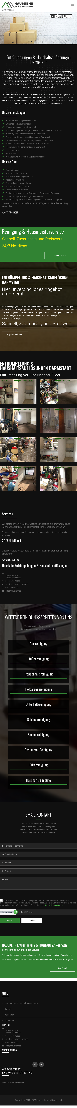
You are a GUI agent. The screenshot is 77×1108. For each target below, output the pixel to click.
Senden (10, 919)
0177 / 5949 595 (12, 587)
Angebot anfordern (15, 333)
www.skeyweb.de (17, 1081)
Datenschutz (8, 1019)
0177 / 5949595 (8, 10)
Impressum (8, 1014)
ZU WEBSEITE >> (59, 254)
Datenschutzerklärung (54, 904)
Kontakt (6, 1008)
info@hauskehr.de (13, 590)
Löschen (32, 919)
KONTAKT (62, 967)
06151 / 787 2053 (12, 580)
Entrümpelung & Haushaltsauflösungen (20, 1002)
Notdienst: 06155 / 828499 (16, 583)
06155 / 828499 (10, 558)
